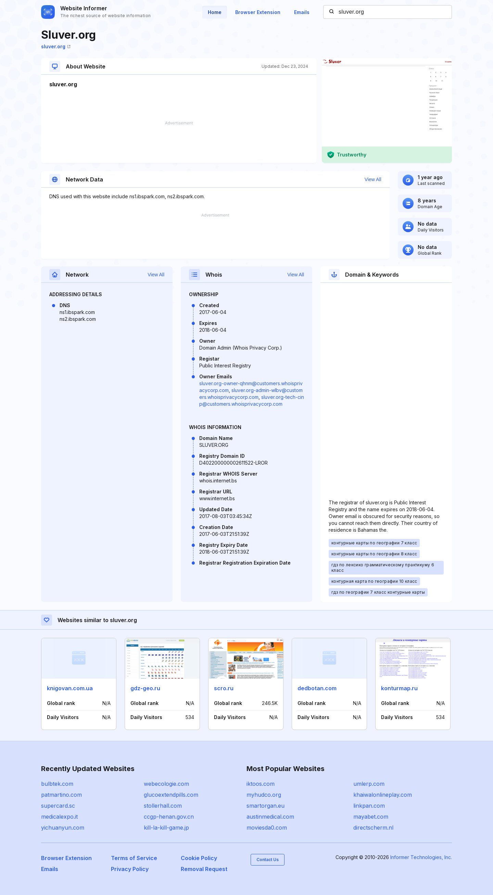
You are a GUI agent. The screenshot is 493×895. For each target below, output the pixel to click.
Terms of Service (134, 858)
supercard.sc (58, 805)
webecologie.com (166, 783)
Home (215, 12)
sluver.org (56, 46)
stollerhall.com (163, 805)
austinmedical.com (270, 816)
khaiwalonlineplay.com (382, 794)
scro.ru (223, 688)
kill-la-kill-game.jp (166, 827)
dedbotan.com (317, 688)
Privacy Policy (130, 869)
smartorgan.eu (265, 805)
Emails (301, 12)
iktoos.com (260, 783)
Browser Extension (257, 12)
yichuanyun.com (62, 827)
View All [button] (373, 179)
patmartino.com (61, 794)
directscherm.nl (373, 827)
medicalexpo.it (59, 816)
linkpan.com (369, 805)
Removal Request (204, 869)
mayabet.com (370, 816)
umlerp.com (368, 783)
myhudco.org (263, 794)
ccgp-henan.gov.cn (169, 816)
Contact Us (267, 859)
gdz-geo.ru (145, 688)
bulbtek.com (57, 783)
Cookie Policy (199, 858)
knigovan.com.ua (70, 688)
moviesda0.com (266, 827)
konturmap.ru (399, 688)
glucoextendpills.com (171, 794)
